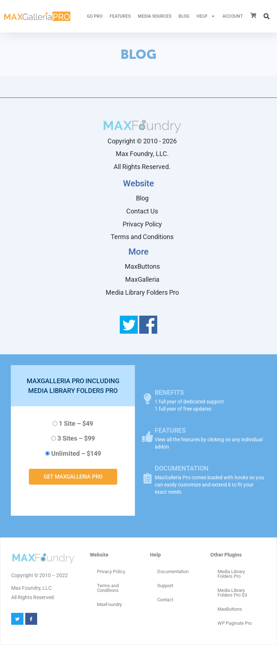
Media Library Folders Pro (142, 292)
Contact (165, 599)
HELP (206, 16)
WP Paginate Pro (234, 623)
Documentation (173, 571)
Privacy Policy (142, 224)
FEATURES (120, 16)
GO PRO (94, 16)
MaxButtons (142, 266)
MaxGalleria (142, 279)
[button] (266, 16)
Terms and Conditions (142, 237)
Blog (184, 16)
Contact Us (142, 211)
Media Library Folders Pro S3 (232, 593)
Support (165, 585)
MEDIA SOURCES (154, 16)
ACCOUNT (233, 16)
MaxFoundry (109, 604)
